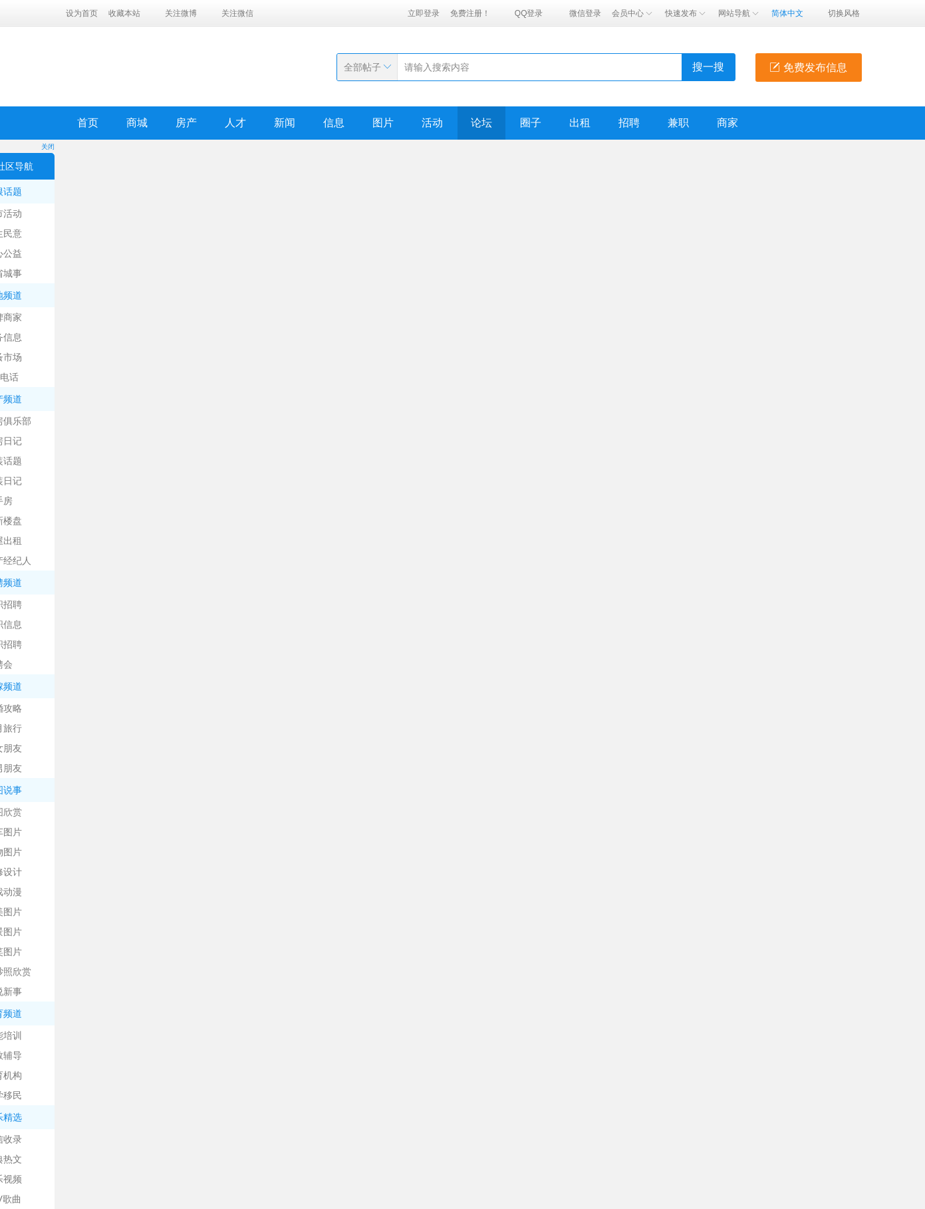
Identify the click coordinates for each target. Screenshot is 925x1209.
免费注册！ (470, 13)
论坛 (481, 122)
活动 (432, 122)
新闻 (284, 122)
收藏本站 (124, 13)
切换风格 (844, 13)
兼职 (678, 122)
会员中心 (633, 13)
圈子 (530, 122)
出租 (580, 122)
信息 (333, 122)
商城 (137, 122)
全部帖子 (362, 67)
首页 (87, 122)
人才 (235, 122)
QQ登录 (529, 13)
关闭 (48, 146)
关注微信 (237, 13)
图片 (383, 122)
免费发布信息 (808, 67)
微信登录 (585, 13)
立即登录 (424, 13)
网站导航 (739, 13)
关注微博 (181, 13)
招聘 (629, 122)
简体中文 (787, 13)
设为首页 (82, 13)
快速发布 (686, 13)
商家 (727, 122)
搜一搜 (708, 66)
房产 (186, 122)
